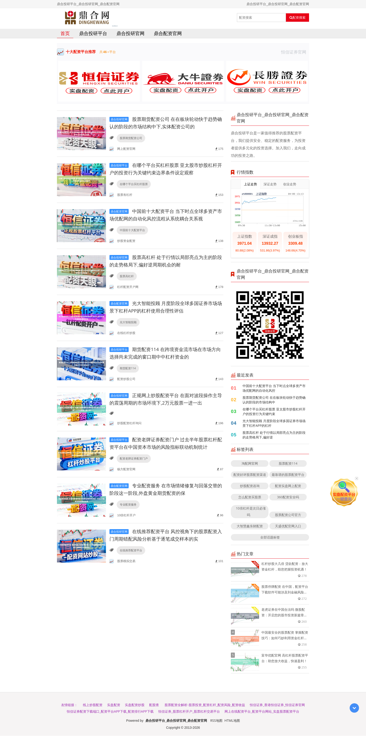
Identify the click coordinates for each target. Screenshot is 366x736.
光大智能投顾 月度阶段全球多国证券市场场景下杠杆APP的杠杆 (274, 423)
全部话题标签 (270, 537)
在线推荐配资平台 (131, 551)
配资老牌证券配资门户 (134, 459)
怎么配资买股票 (249, 497)
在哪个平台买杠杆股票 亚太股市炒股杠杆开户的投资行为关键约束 (274, 411)
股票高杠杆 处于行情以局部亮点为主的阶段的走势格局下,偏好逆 (274, 435)
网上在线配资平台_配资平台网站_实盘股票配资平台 (262, 711)
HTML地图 (232, 720)
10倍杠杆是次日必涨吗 (251, 511)
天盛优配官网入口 (288, 526)
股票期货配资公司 (131, 138)
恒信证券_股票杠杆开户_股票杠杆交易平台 (189, 711)
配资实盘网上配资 (288, 486)
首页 (65, 33)
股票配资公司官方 (288, 515)
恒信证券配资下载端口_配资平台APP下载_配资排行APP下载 (110, 711)
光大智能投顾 (128, 322)
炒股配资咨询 (250, 486)
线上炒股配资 (92, 705)
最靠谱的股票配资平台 (288, 475)
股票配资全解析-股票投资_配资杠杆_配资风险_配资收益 (205, 705)
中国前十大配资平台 (132, 230)
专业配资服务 (128, 505)
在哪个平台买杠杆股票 (134, 184)
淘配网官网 (250, 463)
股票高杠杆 (127, 276)
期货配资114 (128, 368)
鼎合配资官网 (168, 33)
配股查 (154, 705)
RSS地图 (216, 720)
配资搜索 (297, 17)
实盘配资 (113, 705)
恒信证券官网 (295, 52)
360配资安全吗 (288, 497)
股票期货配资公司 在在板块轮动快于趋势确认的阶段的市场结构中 (274, 400)
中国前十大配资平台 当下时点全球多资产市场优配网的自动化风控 (274, 388)
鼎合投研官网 (130, 33)
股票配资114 (288, 463)
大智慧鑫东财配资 (250, 526)
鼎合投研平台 (93, 33)
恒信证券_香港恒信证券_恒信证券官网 (277, 705)
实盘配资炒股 (134, 705)
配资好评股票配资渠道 (249, 475)
